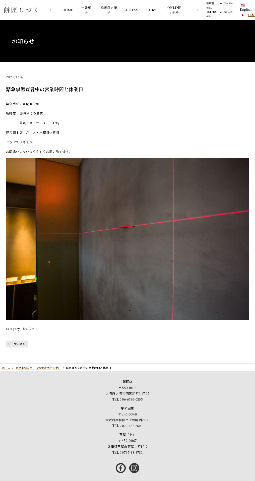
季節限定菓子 (109, 9)
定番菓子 (86, 9)
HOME (67, 9)
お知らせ (28, 329)
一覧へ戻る (18, 344)
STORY (150, 9)
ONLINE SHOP (174, 9)
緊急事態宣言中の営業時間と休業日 (44, 89)
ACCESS (131, 9)
